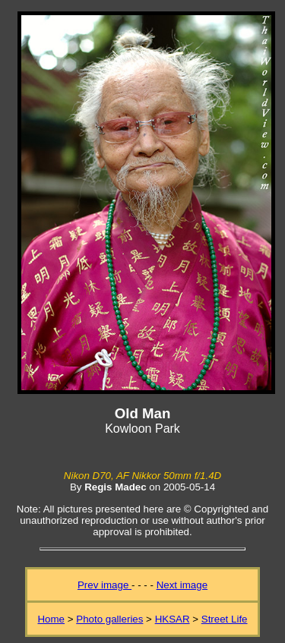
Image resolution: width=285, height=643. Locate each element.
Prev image (104, 585)
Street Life (224, 619)
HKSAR (172, 619)
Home (51, 619)
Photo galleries (109, 619)
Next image (182, 585)
